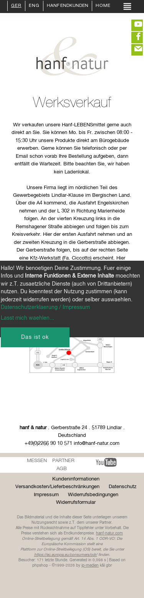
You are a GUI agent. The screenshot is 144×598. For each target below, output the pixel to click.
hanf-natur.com (109, 533)
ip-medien (90, 565)
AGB (61, 468)
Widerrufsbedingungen (93, 494)
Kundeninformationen (75, 479)
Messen (37, 460)
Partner (63, 460)
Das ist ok (35, 337)
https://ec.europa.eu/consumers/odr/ (65, 555)
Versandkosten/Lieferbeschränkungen (57, 486)
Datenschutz (122, 486)
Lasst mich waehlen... (27, 318)
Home (103, 6)
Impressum (46, 494)
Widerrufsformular (76, 502)
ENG (34, 6)
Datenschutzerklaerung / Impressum (45, 307)
